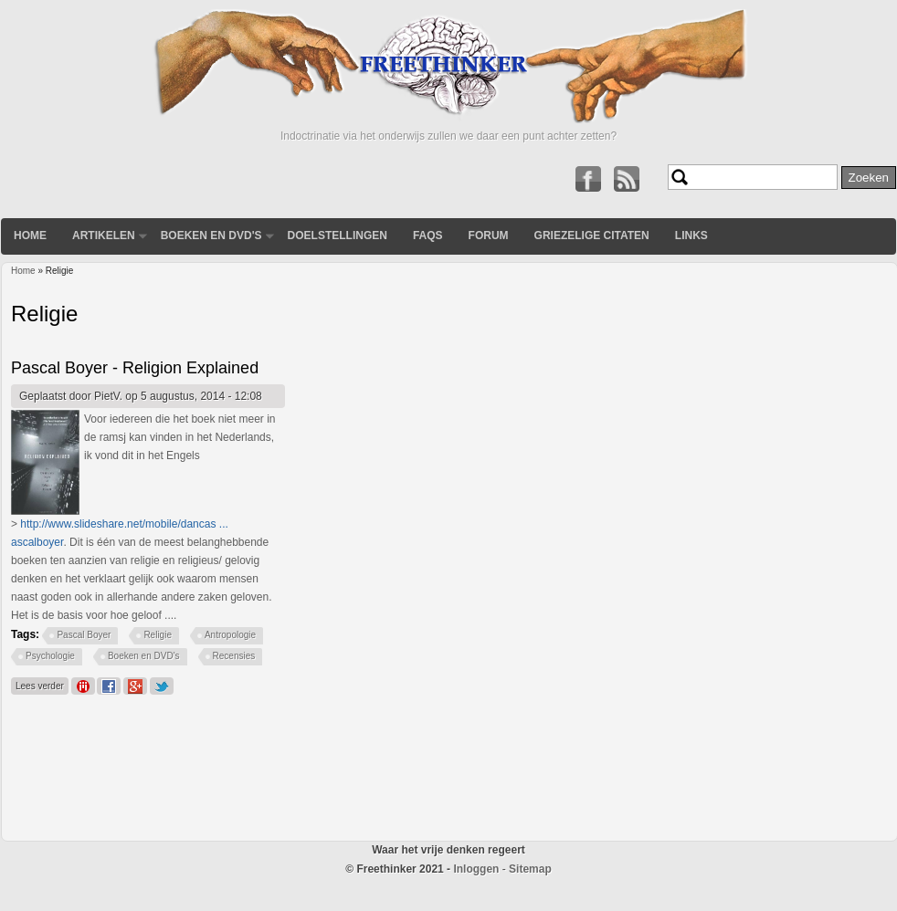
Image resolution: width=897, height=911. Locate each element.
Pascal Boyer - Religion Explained (135, 368)
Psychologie (50, 656)
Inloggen (476, 869)
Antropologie (230, 635)
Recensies (234, 656)
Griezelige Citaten (591, 235)
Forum (489, 235)
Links (691, 235)
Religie (157, 635)
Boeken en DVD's (211, 235)
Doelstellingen (337, 235)
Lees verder (42, 684)
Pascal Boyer (84, 635)
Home (30, 235)
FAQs (428, 235)
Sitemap (530, 869)
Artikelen (103, 235)
